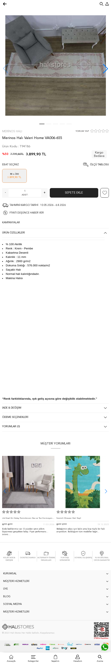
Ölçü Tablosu (99, 164)
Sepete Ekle (74, 192)
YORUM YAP (82, 131)
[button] (105, 68)
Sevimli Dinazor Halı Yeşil (69, 518)
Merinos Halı (12, 131)
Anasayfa (11, 661)
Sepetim (55, 661)
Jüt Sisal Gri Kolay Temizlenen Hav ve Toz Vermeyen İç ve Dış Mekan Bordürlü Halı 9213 (28, 519)
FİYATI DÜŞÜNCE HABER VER (27, 213)
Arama (100, 661)
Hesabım (77, 661)
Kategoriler (33, 661)
